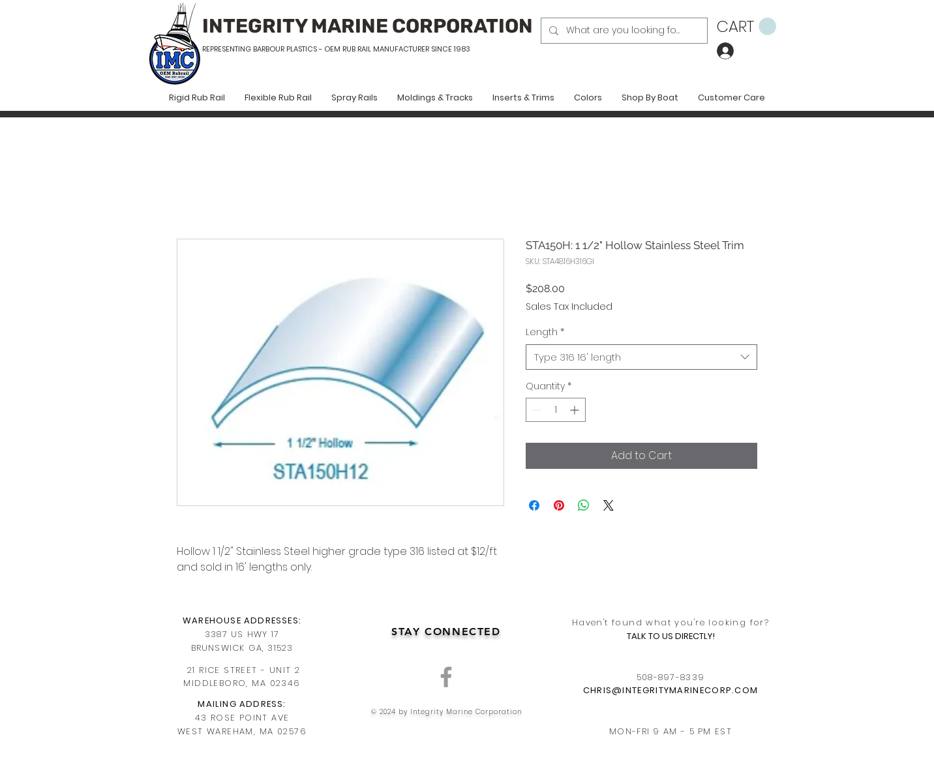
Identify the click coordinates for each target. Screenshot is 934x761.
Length (545, 332)
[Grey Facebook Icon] (446, 677)
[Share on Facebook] (534, 505)
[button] (746, 27)
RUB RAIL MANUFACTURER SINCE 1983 (405, 49)
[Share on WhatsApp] (584, 505)
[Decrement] (536, 409)
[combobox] (641, 357)
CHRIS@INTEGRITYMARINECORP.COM (671, 690)
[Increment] (575, 409)
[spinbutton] (555, 409)
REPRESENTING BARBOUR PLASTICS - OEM (271, 49)
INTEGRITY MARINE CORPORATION (367, 26)
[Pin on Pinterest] (559, 505)
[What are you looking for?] (623, 30)
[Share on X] (608, 505)
